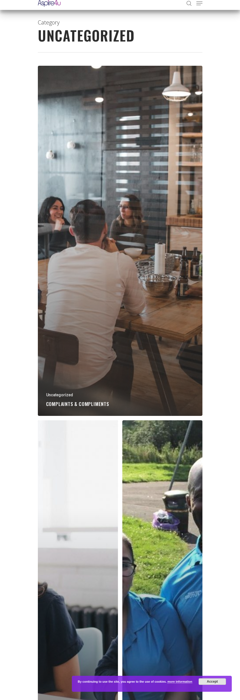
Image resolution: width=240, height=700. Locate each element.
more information (179, 681)
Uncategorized (59, 395)
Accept (212, 681)
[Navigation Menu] (199, 3)
